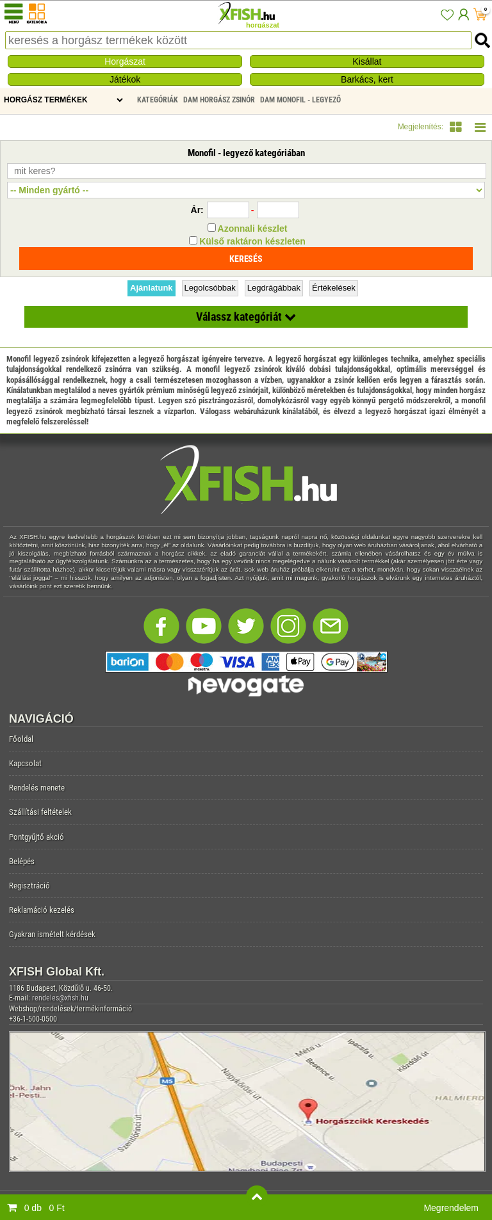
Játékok (125, 79)
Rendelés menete (37, 787)
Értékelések (334, 288)
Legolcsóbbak (210, 288)
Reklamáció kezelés (41, 910)
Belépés (22, 861)
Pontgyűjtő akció (36, 837)
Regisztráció (29, 885)
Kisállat (366, 61)
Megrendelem (451, 1208)
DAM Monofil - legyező (300, 99)
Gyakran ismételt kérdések (52, 934)
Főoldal (21, 739)
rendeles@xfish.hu (60, 997)
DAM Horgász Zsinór (219, 99)
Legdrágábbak (273, 288)
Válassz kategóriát (246, 316)
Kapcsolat (25, 763)
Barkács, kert (367, 79)
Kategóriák (157, 99)
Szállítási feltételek (40, 812)
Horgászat (124, 61)
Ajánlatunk (151, 288)
